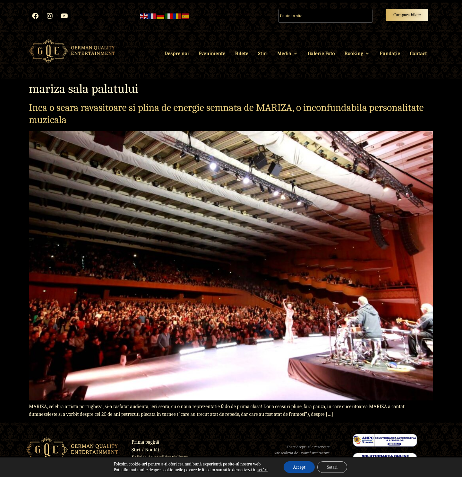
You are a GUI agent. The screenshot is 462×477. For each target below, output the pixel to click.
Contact (418, 53)
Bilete (241, 53)
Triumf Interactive (314, 452)
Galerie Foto (321, 53)
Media (287, 53)
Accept (299, 467)
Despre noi (177, 53)
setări (262, 470)
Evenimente (211, 53)
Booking (357, 53)
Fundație (390, 53)
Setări (332, 467)
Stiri (263, 53)
